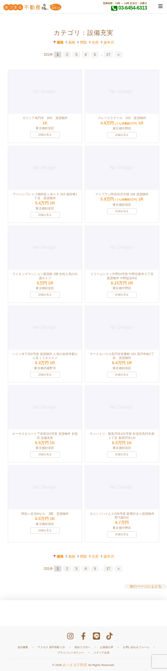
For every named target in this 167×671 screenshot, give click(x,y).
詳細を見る (45, 134)
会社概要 (23, 647)
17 (108, 54)
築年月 (107, 42)
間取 (81, 42)
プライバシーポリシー (70, 652)
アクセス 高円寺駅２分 (51, 647)
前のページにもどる (146, 586)
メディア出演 (101, 652)
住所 (93, 42)
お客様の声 (106, 647)
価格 (58, 42)
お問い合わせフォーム (136, 647)
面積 (70, 42)
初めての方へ (82, 647)
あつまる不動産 (75, 665)
